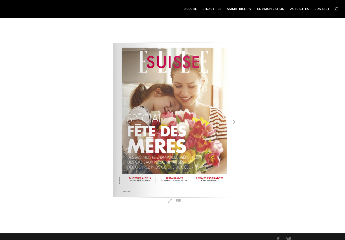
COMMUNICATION (270, 9)
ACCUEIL (190, 9)
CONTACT (322, 9)
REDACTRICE (211, 9)
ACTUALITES (299, 9)
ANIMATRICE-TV (239, 9)
